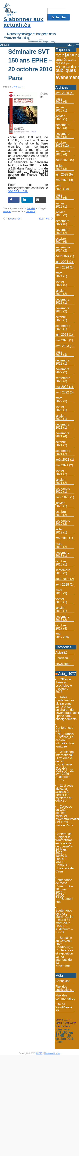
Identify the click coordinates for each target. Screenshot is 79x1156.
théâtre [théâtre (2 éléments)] (58, 74)
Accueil (4, 45)
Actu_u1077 (67, 674)
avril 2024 (62, 267)
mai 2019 (61, 538)
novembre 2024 (62, 231)
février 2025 (59, 205)
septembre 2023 (62, 327)
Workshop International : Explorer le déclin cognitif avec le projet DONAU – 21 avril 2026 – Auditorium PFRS (64, 766)
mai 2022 (61, 386)
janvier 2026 (60, 117)
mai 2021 (61, 465)
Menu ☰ (73, 45)
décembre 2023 (62, 301)
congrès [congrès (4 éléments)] (61, 60)
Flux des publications (63, 988)
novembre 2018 (62, 554)
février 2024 (59, 283)
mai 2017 (58, 635)
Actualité (31, 208)
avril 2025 (58, 187)
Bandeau (61, 658)
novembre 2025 (62, 135)
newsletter (62, 663)
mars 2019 (58, 545)
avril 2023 (62, 346)
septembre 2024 (62, 249)
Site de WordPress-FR (63, 1007)
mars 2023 (58, 353)
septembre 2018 (62, 571)
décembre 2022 (62, 362)
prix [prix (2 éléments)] (68, 63)
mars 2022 (58, 399)
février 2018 (59, 600)
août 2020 (62, 497)
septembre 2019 (62, 522)
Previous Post (14, 218)
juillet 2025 (58, 167)
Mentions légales (52, 1053)
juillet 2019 (58, 531)
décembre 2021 (62, 426)
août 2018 (62, 579)
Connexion (62, 981)
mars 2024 (58, 274)
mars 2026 (58, 100)
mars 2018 (58, 592)
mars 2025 (58, 196)
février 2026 (59, 109)
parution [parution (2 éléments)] (72, 60)
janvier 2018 (60, 609)
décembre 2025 (62, 126)
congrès (7, 211)
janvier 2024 (60, 292)
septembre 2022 (62, 379)
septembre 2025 (62, 153)
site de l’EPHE (18, 191)
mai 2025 (61, 180)
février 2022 (59, 408)
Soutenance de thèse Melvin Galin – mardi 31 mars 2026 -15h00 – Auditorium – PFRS (64, 921)
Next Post (44, 218)
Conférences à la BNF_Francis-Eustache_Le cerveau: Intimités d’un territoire (65, 737)
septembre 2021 (62, 452)
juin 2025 (61, 174)
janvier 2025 (60, 214)
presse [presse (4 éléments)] (60, 63)
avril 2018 (62, 584)
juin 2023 (61, 334)
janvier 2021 (60, 481)
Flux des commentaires (65, 997)
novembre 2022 (62, 370)
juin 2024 (61, 261)
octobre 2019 (60, 513)
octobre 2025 (60, 144)
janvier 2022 (60, 417)
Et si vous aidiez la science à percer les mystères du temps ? (64, 793)
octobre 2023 (60, 318)
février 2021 (59, 472)
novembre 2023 (62, 310)
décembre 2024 (62, 222)
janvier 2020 (60, 504)
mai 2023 (61, 340)
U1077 (39, 1053)
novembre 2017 (62, 618)
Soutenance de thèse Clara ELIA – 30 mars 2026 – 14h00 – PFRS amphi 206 (64, 891)
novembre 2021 (62, 435)
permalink (30, 211)
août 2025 (62, 160)
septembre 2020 (62, 490)
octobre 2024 (60, 240)
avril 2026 (62, 93)
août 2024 (62, 256)
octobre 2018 (60, 563)
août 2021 (62, 459)
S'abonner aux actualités (23, 22)
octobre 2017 (60, 627)
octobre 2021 (60, 443)
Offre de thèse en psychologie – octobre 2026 (63, 685)
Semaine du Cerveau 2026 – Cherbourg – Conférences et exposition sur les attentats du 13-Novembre (64, 952)
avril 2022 (62, 392)
